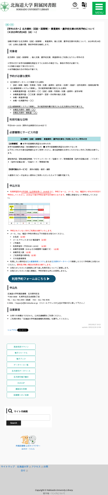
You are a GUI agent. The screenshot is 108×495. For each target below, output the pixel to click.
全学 (11, 25)
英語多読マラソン (21, 346)
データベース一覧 (21, 364)
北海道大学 (24, 466)
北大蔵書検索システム (36, 261)
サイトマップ (9, 466)
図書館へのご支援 (21, 395)
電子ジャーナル (21, 352)
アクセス (37, 466)
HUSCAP (21, 382)
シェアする (12, 330)
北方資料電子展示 (21, 376)
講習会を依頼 (21, 389)
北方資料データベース (60, 261)
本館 (7, 25)
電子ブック (21, 358)
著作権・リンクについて (54, 493)
